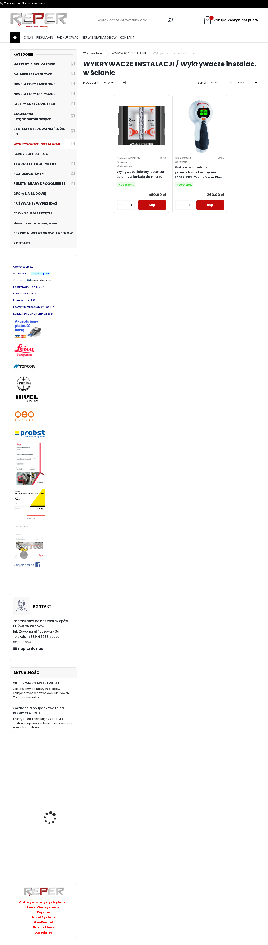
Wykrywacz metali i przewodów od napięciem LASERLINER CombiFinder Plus (198, 172)
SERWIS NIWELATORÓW (99, 37)
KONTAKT (127, 37)
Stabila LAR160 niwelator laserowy (55, 805)
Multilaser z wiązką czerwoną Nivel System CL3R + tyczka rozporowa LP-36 (54, 850)
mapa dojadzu (41, 280)
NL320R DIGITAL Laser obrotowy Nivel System (54, 761)
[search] (170, 20)
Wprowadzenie (93, 53)
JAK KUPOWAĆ (67, 37)
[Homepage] (15, 37)
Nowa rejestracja (34, 3)
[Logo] (38, 20)
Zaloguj (9, 3)
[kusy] (126, 205)
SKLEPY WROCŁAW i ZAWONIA (36, 683)
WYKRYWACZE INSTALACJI (129, 53)
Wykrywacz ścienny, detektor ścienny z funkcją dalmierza (140, 174)
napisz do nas (30, 648)
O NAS (28, 37)
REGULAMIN (44, 37)
